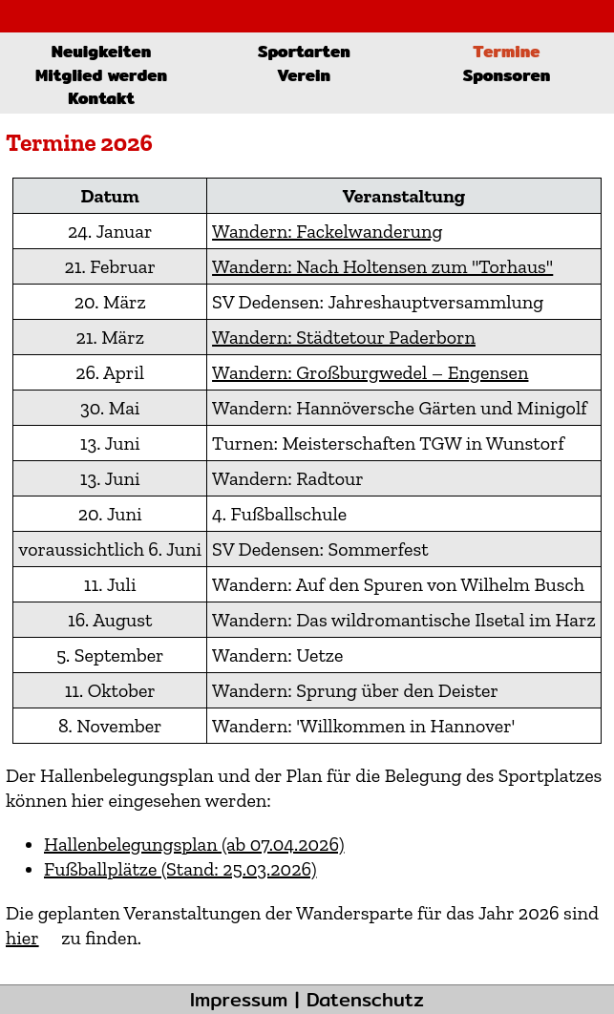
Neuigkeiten (102, 51)
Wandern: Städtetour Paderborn (344, 337)
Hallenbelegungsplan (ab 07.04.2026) (194, 844)
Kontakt (101, 98)
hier (22, 937)
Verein (303, 75)
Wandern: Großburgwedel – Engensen (370, 372)
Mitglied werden (101, 75)
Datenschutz (365, 999)
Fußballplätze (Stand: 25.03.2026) (180, 868)
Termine (506, 51)
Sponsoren (507, 75)
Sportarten (304, 51)
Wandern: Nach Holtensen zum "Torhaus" (382, 266)
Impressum (238, 999)
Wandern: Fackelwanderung (327, 231)
